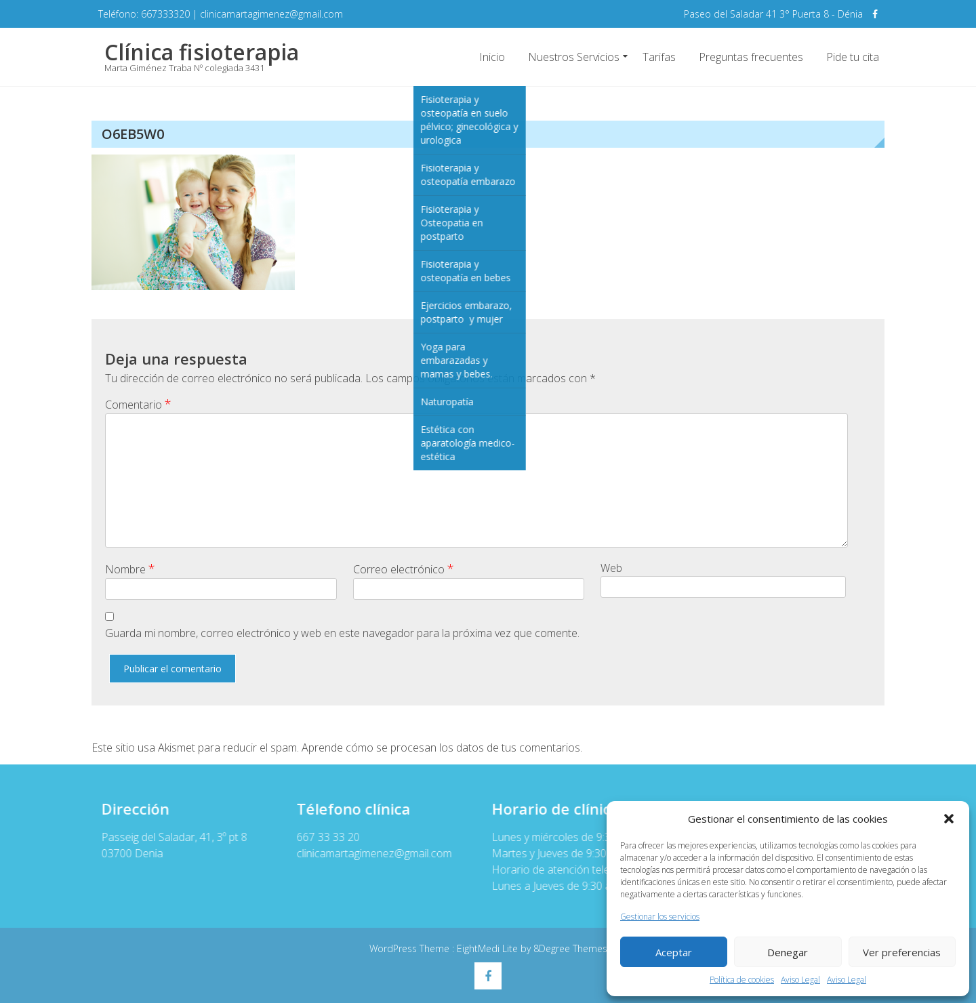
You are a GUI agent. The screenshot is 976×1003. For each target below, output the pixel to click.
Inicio (492, 56)
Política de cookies (742, 979)
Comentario (138, 404)
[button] (949, 818)
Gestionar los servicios (659, 916)
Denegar (787, 952)
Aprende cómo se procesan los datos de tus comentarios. (442, 747)
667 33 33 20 (321, 837)
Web (611, 567)
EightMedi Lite (489, 948)
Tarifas (659, 56)
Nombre (130, 568)
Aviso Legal (800, 979)
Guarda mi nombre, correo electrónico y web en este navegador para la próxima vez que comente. (342, 633)
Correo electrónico (403, 568)
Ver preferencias (902, 952)
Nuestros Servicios (573, 56)
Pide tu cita (852, 56)
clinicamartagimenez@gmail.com (367, 853)
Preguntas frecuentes (751, 56)
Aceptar (673, 952)
